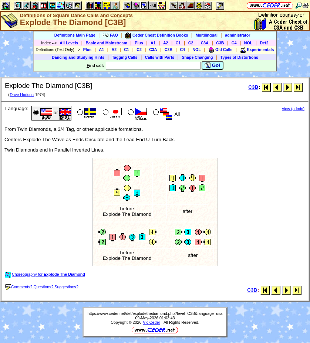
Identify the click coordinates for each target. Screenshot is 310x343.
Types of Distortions (239, 57)
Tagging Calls (124, 57)
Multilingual (207, 35)
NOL (248, 43)
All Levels (69, 43)
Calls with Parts (159, 57)
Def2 (264, 43)
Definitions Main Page (74, 35)
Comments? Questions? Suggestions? (41, 287)
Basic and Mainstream (106, 43)
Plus (139, 43)
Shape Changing (197, 57)
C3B (220, 43)
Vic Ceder (151, 322)
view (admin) (293, 108)
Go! (212, 65)
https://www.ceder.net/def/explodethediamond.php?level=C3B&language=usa (155, 313)
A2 (165, 43)
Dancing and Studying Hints (78, 57)
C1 (178, 43)
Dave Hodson (22, 94)
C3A (205, 43)
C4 (234, 43)
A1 (153, 43)
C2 (190, 43)
